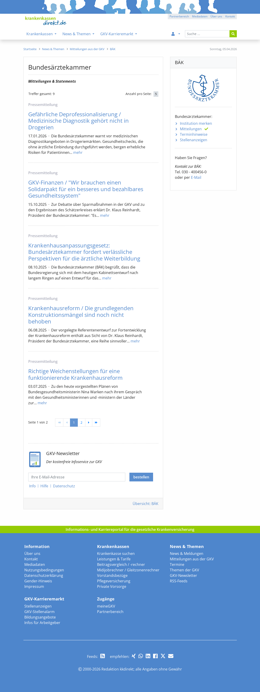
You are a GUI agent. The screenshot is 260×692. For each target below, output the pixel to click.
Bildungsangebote (40, 617)
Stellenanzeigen (193, 139)
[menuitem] (175, 34)
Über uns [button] (216, 16)
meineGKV (106, 606)
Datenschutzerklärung (43, 575)
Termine (177, 564)
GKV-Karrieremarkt (44, 599)
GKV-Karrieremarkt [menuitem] (117, 33)
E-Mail (196, 177)
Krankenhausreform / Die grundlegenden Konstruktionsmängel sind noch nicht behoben (81, 314)
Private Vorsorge (111, 586)
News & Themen (187, 546)
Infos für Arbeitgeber (42, 622)
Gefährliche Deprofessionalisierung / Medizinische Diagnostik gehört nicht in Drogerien (78, 121)
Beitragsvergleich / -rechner (121, 564)
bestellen (141, 477)
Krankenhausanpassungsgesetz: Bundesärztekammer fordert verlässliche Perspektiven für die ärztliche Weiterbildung (84, 252)
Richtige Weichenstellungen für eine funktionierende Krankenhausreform (75, 374)
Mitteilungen (191, 128)
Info (32, 485)
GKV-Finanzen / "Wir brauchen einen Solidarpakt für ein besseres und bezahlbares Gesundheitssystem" (85, 189)
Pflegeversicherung (113, 580)
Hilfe (44, 485)
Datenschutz (64, 485)
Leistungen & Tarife (114, 559)
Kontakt (31, 559)
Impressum (34, 586)
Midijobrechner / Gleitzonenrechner (128, 570)
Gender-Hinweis (38, 580)
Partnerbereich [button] (179, 16)
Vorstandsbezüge (112, 575)
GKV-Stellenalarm (39, 611)
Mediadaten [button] (199, 16)
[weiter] (88, 422)
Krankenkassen (113, 546)
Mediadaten (34, 564)
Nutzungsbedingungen (44, 570)
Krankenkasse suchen (116, 553)
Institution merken (196, 123)
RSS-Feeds (178, 580)
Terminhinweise (193, 134)
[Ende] (96, 422)
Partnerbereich (110, 611)
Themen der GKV (184, 570)
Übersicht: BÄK (145, 503)
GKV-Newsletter (183, 575)
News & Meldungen (186, 553)
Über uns (32, 553)
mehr (78, 152)
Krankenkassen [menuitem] (40, 33)
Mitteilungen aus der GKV (192, 559)
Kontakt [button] (230, 16)
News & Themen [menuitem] (77, 33)
